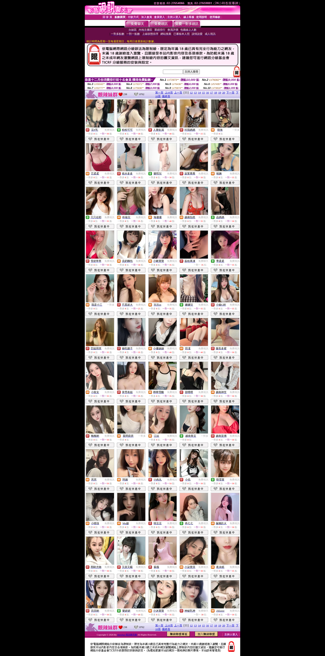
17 (211, 92)
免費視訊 (109, 129)
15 (203, 92)
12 (191, 92)
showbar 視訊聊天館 (127, 634)
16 (207, 92)
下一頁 (230, 92)
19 (219, 92)
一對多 (236, 129)
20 (223, 92)
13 (195, 92)
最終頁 (166, 96)
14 (199, 92)
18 (215, 92)
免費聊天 (203, 261)
